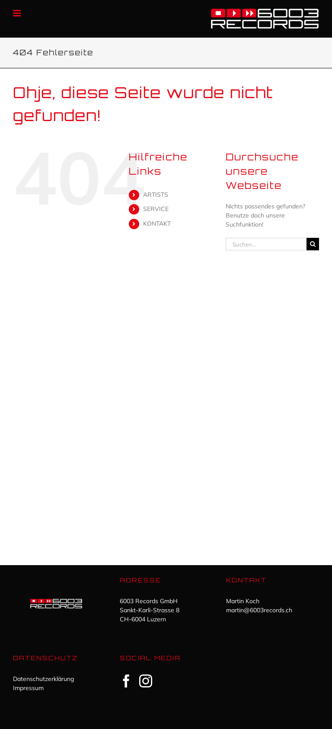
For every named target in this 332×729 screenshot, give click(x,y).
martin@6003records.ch (259, 610)
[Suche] (312, 244)
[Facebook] (126, 681)
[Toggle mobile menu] (17, 13)
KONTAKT (157, 223)
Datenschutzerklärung (43, 679)
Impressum (28, 688)
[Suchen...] (266, 244)
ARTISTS (155, 194)
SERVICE (156, 209)
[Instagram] (145, 681)
